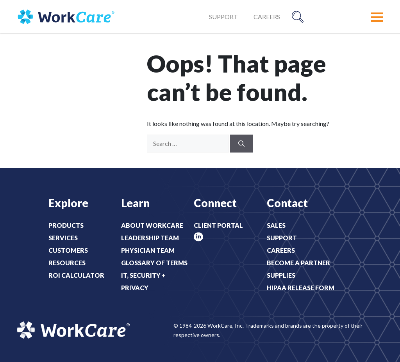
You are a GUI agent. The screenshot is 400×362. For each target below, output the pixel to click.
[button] (377, 17)
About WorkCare (152, 225)
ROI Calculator (76, 275)
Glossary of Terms (154, 262)
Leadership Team (150, 237)
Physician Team (148, 250)
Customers (68, 250)
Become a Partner (298, 262)
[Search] (241, 144)
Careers (267, 16)
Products (66, 225)
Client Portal (218, 225)
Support (223, 16)
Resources (67, 262)
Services (63, 237)
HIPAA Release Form (300, 287)
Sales (276, 225)
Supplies (281, 275)
